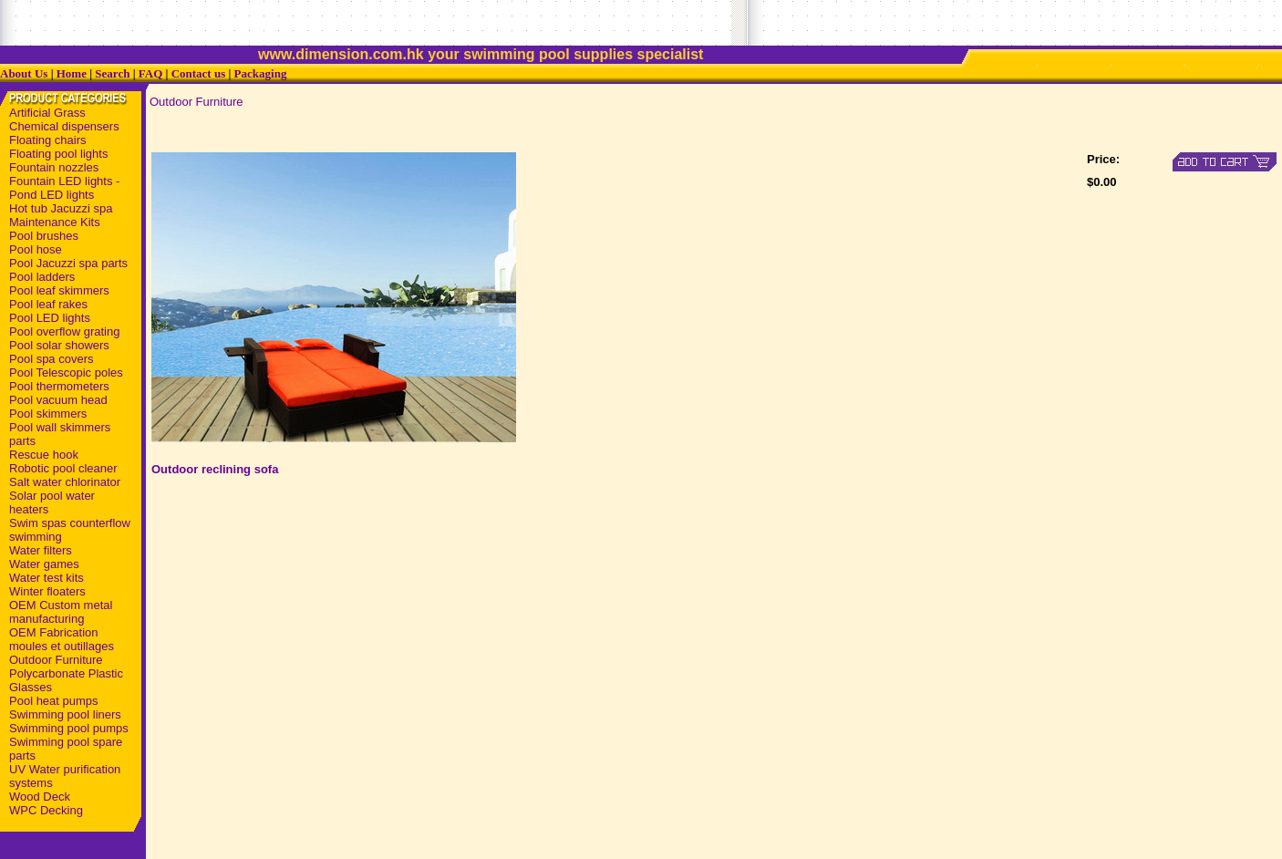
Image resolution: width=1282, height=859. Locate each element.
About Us (23, 73)
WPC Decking (46, 810)
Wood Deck (39, 796)
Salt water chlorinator (64, 482)
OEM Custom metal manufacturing (60, 612)
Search (112, 73)
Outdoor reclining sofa (214, 469)
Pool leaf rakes (48, 304)
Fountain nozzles (53, 167)
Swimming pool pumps (69, 728)
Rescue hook (43, 454)
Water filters (40, 550)
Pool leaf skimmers (59, 290)
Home (72, 73)
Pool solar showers (59, 345)
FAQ (150, 73)
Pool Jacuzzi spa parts (68, 263)
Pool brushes (43, 236)
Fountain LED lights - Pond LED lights (64, 188)
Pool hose (35, 249)
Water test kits (46, 578)
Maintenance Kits (54, 222)
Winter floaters (47, 591)
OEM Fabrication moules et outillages (61, 639)
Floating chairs (48, 140)
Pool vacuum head (58, 400)
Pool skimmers (48, 413)
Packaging (260, 73)
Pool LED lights (49, 318)
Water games (44, 564)
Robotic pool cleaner (63, 468)
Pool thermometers (59, 386)
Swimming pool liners (65, 714)
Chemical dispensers (64, 126)
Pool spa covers (51, 359)
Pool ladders (42, 277)
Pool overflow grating (64, 331)
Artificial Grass (47, 112)
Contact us (198, 73)
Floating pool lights (58, 153)
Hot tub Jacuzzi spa (60, 208)
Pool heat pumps (53, 701)
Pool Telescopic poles (66, 372)
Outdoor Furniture (56, 660)
